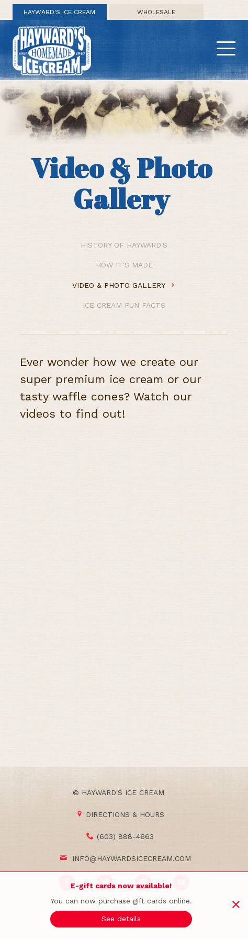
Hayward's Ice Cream (59, 12)
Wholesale (156, 12)
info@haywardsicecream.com (131, 858)
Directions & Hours (120, 814)
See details (121, 918)
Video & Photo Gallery (123, 285)
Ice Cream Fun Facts (124, 305)
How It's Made (124, 265)
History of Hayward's (124, 245)
